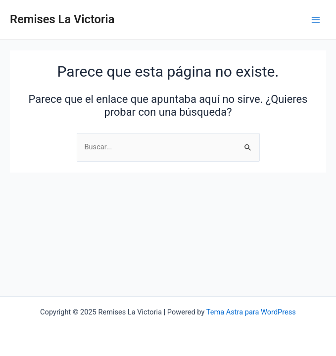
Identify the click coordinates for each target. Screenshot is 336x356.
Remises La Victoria (62, 19)
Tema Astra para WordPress (251, 312)
